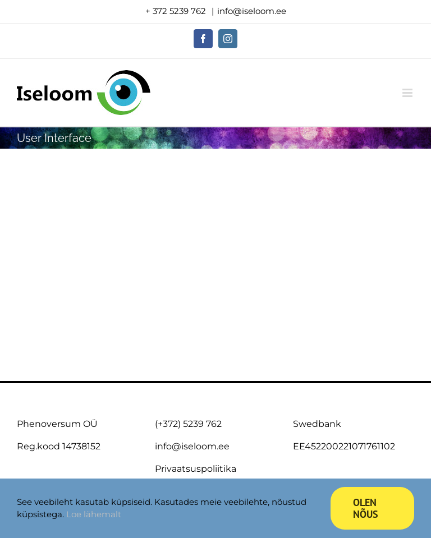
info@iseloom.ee (251, 11)
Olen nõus (365, 508)
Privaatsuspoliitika (195, 468)
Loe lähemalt (93, 514)
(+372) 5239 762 (188, 424)
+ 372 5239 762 (176, 11)
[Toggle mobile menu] (408, 93)
